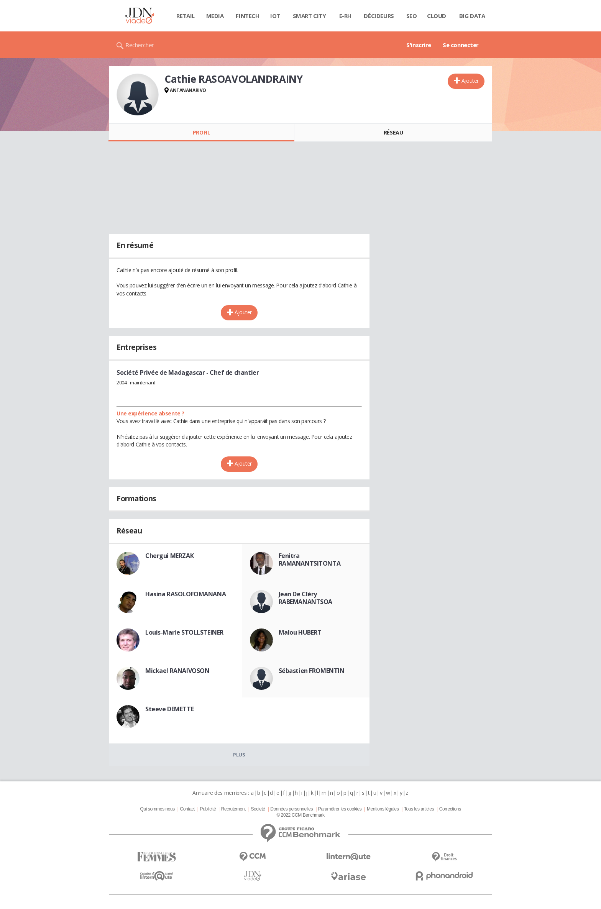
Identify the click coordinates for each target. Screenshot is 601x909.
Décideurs (379, 16)
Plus (239, 754)
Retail (185, 16)
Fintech (247, 16)
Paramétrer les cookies (339, 809)
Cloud (436, 16)
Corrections (450, 809)
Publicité (208, 809)
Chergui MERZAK (169, 555)
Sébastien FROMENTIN (312, 670)
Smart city (309, 16)
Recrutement (233, 809)
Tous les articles (419, 809)
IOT (275, 16)
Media (215, 16)
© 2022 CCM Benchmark (300, 815)
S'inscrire (418, 45)
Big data (472, 16)
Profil (201, 132)
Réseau (393, 132)
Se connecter (461, 45)
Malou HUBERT (300, 632)
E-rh (345, 16)
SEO (411, 16)
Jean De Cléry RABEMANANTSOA (306, 598)
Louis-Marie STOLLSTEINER (184, 632)
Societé (258, 809)
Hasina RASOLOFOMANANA (185, 594)
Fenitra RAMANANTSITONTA (310, 559)
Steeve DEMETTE (169, 709)
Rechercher (139, 45)
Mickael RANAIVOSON (177, 670)
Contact (187, 809)
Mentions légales (383, 809)
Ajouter (470, 80)
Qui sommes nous (157, 809)
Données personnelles (291, 809)
